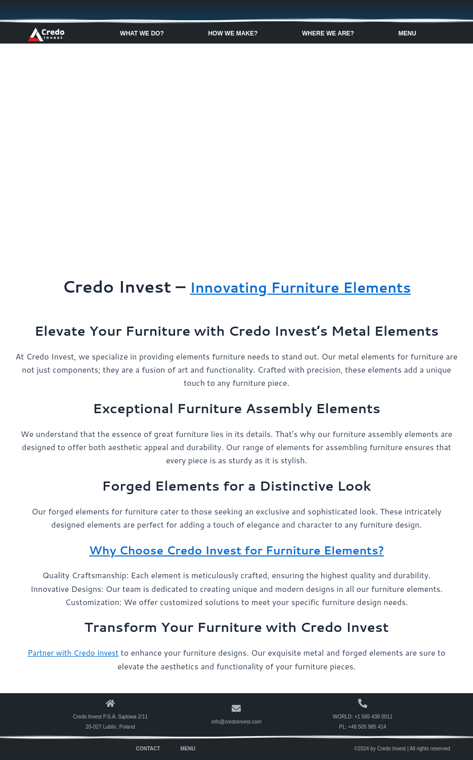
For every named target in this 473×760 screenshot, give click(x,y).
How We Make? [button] (235, 33)
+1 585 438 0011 (374, 716)
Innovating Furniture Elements (300, 286)
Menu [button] (410, 33)
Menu (188, 748)
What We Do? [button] (144, 33)
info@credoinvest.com (236, 721)
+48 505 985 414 (367, 726)
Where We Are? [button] (330, 33)
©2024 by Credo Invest (380, 748)
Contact (148, 748)
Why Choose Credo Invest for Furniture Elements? (236, 549)
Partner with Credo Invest (73, 652)
